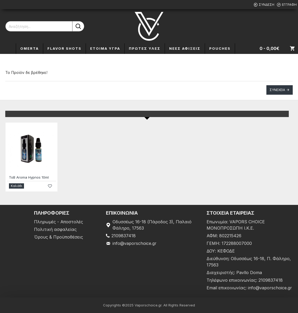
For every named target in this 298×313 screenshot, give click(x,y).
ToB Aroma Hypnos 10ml (29, 177)
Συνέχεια (277, 90)
